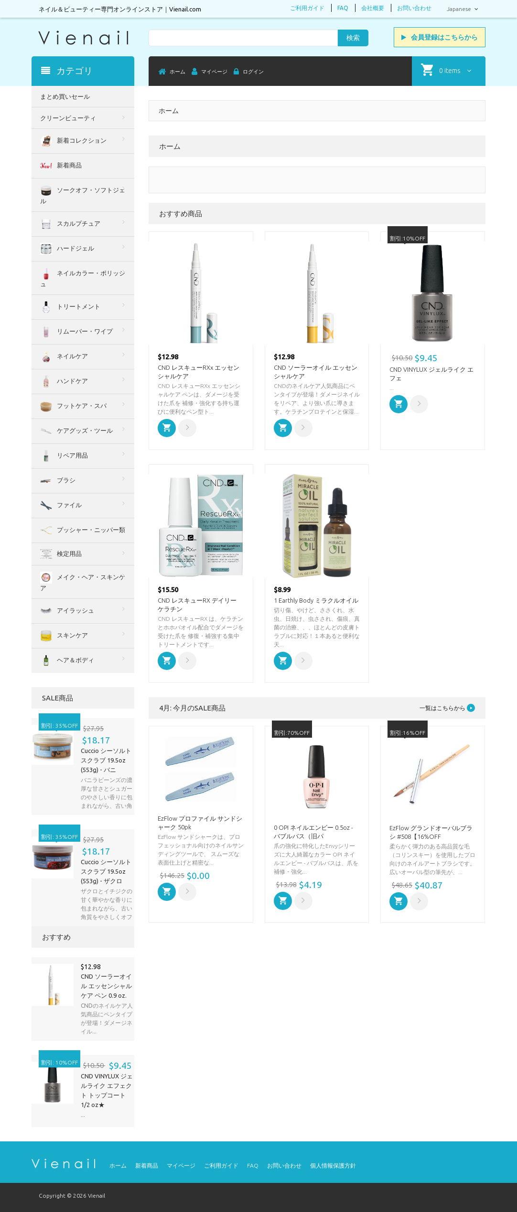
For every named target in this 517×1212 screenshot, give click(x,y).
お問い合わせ (414, 8)
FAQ (342, 8)
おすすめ (56, 937)
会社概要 (372, 8)
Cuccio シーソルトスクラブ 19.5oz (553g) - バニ (106, 760)
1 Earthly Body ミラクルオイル (316, 600)
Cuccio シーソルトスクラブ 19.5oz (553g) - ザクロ (106, 871)
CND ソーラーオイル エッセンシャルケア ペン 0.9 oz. (106, 986)
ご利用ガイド (307, 8)
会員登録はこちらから (439, 37)
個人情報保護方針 (333, 1165)
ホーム (118, 1165)
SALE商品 (57, 698)
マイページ (181, 1165)
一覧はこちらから (447, 708)
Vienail (96, 1195)
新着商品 (146, 1165)
